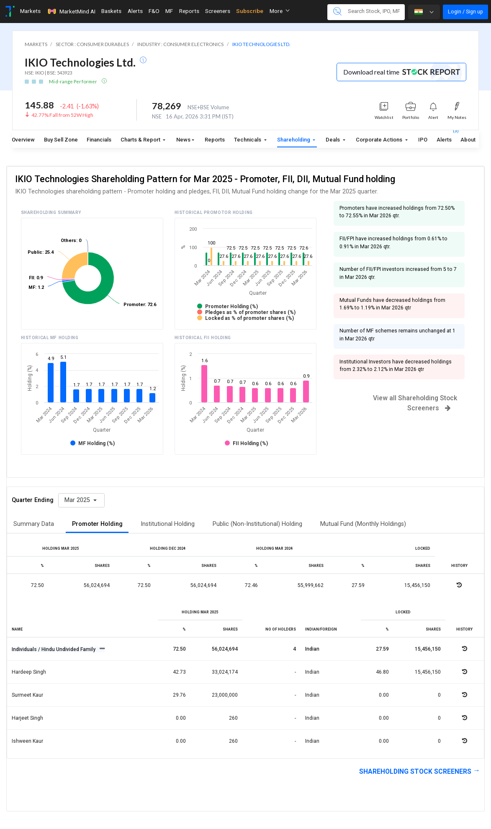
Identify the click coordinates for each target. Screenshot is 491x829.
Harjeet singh (27, 718)
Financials (99, 139)
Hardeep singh (29, 672)
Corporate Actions (380, 139)
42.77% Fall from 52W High (62, 115)
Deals (333, 139)
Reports (215, 139)
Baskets (111, 11)
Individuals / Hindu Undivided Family (54, 649)
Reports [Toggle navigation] (189, 11)
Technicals (248, 139)
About (468, 139)
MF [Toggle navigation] (169, 11)
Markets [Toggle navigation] (30, 11)
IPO (422, 139)
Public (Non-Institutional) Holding (257, 524)
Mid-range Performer (73, 81)
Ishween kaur (27, 741)
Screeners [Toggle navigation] (217, 11)
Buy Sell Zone (61, 139)
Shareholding (294, 139)
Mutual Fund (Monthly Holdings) (363, 524)
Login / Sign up (465, 11)
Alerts (444, 138)
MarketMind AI (71, 11)
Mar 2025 (78, 500)
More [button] (280, 11)
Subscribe (249, 11)
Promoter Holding (97, 524)
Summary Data (33, 524)
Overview (23, 139)
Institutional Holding (168, 524)
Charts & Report (141, 139)
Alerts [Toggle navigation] (135, 11)
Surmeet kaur (27, 695)
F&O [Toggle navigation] (154, 11)
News (183, 139)
